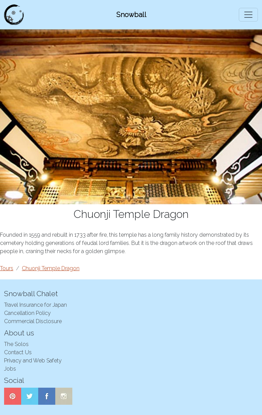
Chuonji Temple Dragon (50, 268)
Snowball (131, 15)
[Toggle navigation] (248, 15)
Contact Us (18, 352)
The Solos (16, 344)
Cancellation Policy (27, 313)
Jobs (10, 368)
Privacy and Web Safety (33, 360)
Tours (6, 268)
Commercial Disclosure (33, 321)
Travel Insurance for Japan (35, 305)
